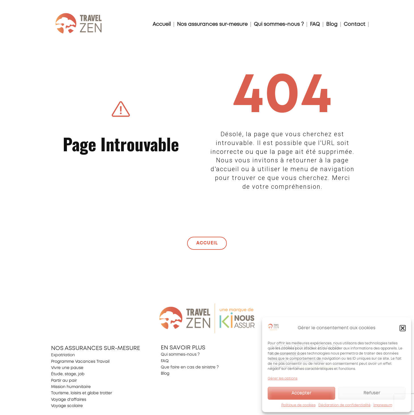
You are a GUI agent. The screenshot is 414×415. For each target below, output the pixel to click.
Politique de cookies (298, 405)
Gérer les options (282, 378)
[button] (402, 328)
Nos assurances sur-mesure (212, 24)
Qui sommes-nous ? (279, 24)
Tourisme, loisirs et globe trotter (81, 393)
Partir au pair (64, 380)
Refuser (372, 393)
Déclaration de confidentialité (344, 405)
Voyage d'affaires (68, 399)
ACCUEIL (207, 243)
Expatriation (63, 355)
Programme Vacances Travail (80, 361)
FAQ (315, 24)
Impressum (382, 405)
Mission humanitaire (71, 387)
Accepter (301, 393)
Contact (354, 24)
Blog (331, 24)
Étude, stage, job (68, 374)
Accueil (162, 24)
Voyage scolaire (67, 406)
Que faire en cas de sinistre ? (190, 367)
